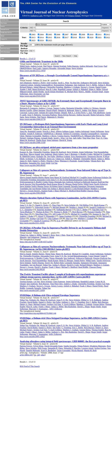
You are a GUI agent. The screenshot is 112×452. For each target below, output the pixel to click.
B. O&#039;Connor (27, 156)
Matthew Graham (63, 156)
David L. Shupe (83, 307)
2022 (107, 37)
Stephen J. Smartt (76, 207)
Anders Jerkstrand (82, 131)
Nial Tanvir (47, 66)
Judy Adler (77, 138)
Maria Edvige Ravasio (67, 115)
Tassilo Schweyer (103, 260)
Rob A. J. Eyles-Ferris (77, 113)
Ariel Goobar (51, 83)
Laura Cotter (33, 113)
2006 (57, 34)
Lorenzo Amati (87, 348)
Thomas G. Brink (60, 212)
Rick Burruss (77, 212)
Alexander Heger (64, 68)
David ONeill (51, 110)
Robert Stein (59, 263)
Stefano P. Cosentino (71, 134)
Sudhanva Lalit (36, 16)
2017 (65, 37)
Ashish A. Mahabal (80, 89)
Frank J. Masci (54, 267)
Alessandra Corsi (47, 256)
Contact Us (4, 39)
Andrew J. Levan (45, 108)
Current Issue (5, 20)
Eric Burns (92, 110)
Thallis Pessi (41, 140)
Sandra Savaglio (70, 346)
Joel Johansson (26, 83)
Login (2, 58)
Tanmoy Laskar (59, 108)
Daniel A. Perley (39, 83)
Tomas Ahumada (56, 258)
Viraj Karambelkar (100, 152)
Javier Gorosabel (63, 350)
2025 (49, 40)
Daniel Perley (79, 260)
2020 (90, 37)
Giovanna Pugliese (49, 115)
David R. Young (65, 140)
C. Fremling (80, 302)
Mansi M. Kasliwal (27, 140)
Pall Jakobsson (99, 113)
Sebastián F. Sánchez (72, 348)
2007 (65, 34)
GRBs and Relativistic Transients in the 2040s (41, 61)
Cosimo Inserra (63, 136)
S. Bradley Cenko (85, 154)
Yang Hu (23, 131)
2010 (90, 34)
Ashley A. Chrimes (90, 108)
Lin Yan (46, 94)
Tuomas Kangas (26, 281)
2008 (74, 34)
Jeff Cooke (57, 214)
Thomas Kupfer (97, 330)
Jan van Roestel (35, 265)
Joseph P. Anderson (34, 134)
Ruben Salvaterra (97, 115)
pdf (38, 355)
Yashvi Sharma (38, 263)
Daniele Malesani (33, 350)
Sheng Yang (50, 254)
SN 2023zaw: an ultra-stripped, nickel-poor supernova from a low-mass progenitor (59, 147)
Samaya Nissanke (49, 68)
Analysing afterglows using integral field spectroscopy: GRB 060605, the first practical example (65, 341)
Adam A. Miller (95, 89)
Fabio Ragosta (73, 66)
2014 (41, 37)
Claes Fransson (59, 281)
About (2, 36)
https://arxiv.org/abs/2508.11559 (32, 142)
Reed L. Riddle (85, 92)
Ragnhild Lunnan (65, 89)
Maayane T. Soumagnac (38, 334)
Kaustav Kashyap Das (102, 258)
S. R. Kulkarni (40, 159)
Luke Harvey (99, 235)
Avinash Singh (97, 92)
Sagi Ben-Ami (98, 210)
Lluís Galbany (53, 218)
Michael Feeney (40, 304)
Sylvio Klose (38, 346)
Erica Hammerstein (78, 156)
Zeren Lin (51, 159)
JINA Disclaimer (5, 52)
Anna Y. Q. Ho (26, 205)
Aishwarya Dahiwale (84, 258)
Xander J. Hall (25, 89)
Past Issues (4, 23)
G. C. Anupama (26, 210)
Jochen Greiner (100, 348)
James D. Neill (26, 161)
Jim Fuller (51, 156)
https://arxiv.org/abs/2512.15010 (32, 71)
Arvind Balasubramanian (77, 256)
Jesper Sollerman (97, 131)
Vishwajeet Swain (42, 207)
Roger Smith (96, 307)
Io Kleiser (29, 159)
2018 (74, 37)
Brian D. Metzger (66, 260)
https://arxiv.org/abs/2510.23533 (32, 96)
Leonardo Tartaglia (72, 263)
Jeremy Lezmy (57, 286)
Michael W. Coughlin (101, 154)
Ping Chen (56, 205)
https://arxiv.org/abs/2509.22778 (32, 119)
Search (3, 26)
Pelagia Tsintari (74, 16)
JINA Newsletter (5, 48)
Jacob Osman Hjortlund (54, 92)
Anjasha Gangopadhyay (43, 85)
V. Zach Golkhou (68, 304)
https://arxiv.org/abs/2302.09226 (32, 193)
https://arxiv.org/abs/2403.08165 (32, 165)
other (43, 355)
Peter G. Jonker (81, 110)
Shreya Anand (34, 154)
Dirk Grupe (42, 348)
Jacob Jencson (25, 260)
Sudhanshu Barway (64, 210)
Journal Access (5, 29)
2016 (57, 37)
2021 (99, 37)
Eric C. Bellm (91, 85)
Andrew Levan (36, 66)
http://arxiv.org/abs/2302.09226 (32, 269)
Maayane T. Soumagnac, (38, 309)
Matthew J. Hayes (49, 136)
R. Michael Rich (71, 92)
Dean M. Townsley (73, 235)
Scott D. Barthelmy (48, 350)
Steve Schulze (77, 68)
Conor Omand (93, 256)
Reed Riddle (83, 267)
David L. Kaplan (41, 267)
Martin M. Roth (90, 350)
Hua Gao (69, 218)
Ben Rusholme (70, 307)
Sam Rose (24, 154)
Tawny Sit (49, 263)
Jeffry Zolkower (55, 309)
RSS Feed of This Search (30, 366)
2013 (32, 37)
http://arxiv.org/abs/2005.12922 (32, 336)
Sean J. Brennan (71, 154)
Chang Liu (60, 159)
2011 (98, 34)
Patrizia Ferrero (26, 346)
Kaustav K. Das (26, 152)
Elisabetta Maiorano (98, 346)
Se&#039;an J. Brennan (52, 134)
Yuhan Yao (47, 265)
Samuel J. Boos (49, 235)
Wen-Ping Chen (41, 214)
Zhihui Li (85, 300)
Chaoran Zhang (95, 267)
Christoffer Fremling (55, 87)
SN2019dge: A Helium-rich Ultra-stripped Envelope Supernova (50, 295)
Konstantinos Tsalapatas (63, 85)
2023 (32, 40)
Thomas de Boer (42, 212)
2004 (41, 34)
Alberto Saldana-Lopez (65, 131)
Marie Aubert (58, 154)
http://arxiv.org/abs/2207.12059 (32, 290)
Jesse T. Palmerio (34, 115)
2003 (32, 34)
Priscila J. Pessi (49, 131)
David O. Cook (73, 265)
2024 (41, 40)
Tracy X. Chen (102, 138)
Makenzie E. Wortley (55, 117)
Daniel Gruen (100, 87)
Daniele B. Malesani (66, 110)
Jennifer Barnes (38, 254)
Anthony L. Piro (67, 302)
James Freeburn (65, 216)
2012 (107, 34)
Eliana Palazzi (83, 346)
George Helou (98, 304)
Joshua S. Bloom (104, 85)
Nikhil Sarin (25, 66)
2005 (49, 34)
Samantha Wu (34, 163)
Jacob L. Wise (63, 83)
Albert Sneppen (39, 110)
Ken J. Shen (60, 235)
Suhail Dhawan (40, 87)
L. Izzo (89, 113)
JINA (2, 45)
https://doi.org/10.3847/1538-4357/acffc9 (36, 242)
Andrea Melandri (86, 66)
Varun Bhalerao (26, 212)
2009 (82, 34)
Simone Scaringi (59, 66)
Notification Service (6, 32)
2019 (82, 37)
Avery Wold (45, 163)
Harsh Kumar (99, 205)
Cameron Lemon (26, 85)
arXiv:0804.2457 (26, 355)
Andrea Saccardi (83, 115)
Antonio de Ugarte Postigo (49, 113)
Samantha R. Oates (55, 348)
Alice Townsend (35, 94)
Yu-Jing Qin (75, 83)
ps (35, 355)
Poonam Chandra (94, 212)
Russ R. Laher (51, 89)
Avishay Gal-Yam (37, 218)
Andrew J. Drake (26, 216)
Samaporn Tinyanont (89, 263)
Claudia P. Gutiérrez (41, 221)
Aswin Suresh (25, 207)
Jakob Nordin (38, 92)
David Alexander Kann (53, 346)
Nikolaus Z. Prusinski (68, 161)
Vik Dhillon (84, 205)
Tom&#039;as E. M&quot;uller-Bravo (85, 136)
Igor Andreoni (79, 85)
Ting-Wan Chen (88, 138)
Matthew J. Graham (72, 87)
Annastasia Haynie (94, 156)
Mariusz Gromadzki (33, 136)
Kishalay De (41, 156)
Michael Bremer (59, 207)
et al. (59, 221)
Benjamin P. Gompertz (29, 108)
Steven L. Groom (87, 87)
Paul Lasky (37, 68)
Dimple (64, 113)
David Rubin (32, 302)
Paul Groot (98, 66)
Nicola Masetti (77, 350)
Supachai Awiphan (44, 210)
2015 (49, 37)
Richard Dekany (26, 87)
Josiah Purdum (84, 161)
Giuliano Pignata (33, 138)
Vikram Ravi (95, 161)
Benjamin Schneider (74, 108)
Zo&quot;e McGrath (88, 83)
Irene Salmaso (52, 140)
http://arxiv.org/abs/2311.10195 (32, 223)
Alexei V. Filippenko (46, 216)
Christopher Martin (88, 159)
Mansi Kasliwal (38, 89)
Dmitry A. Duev (26, 304)
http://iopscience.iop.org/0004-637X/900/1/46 (38, 313)
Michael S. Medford (69, 267)
